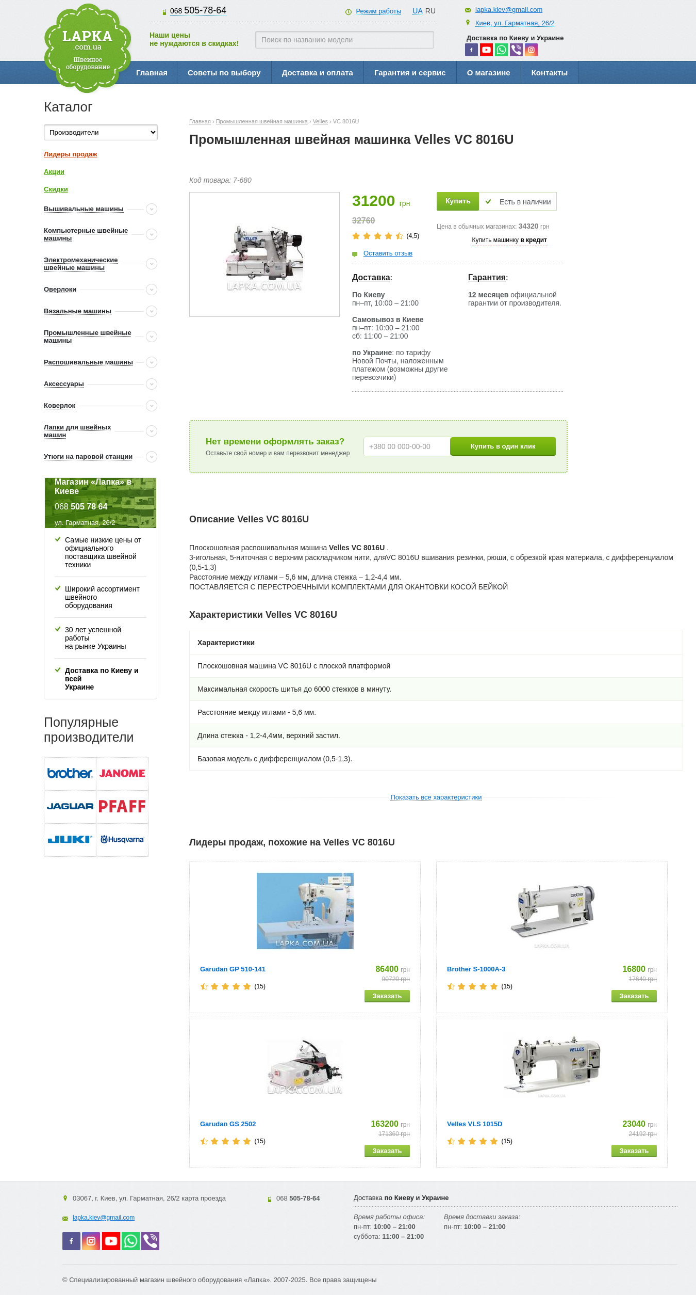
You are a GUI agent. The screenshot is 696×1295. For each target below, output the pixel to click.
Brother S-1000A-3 (476, 969)
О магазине (488, 72)
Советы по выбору (224, 72)
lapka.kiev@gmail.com (508, 9)
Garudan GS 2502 (228, 1124)
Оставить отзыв (387, 253)
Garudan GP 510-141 (233, 969)
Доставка (371, 277)
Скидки (56, 189)
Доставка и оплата (317, 72)
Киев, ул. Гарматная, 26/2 (515, 23)
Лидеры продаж (70, 154)
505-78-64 (198, 10)
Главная (152, 72)
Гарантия (487, 277)
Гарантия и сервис (410, 72)
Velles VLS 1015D (475, 1124)
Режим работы (378, 11)
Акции (54, 171)
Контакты (550, 72)
